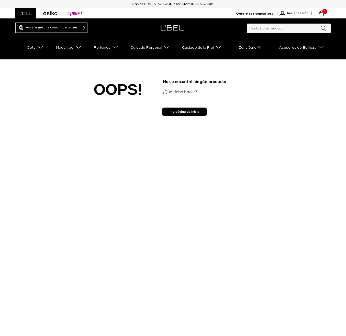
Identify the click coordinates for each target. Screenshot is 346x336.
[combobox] (289, 27)
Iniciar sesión (297, 13)
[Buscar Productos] (323, 28)
